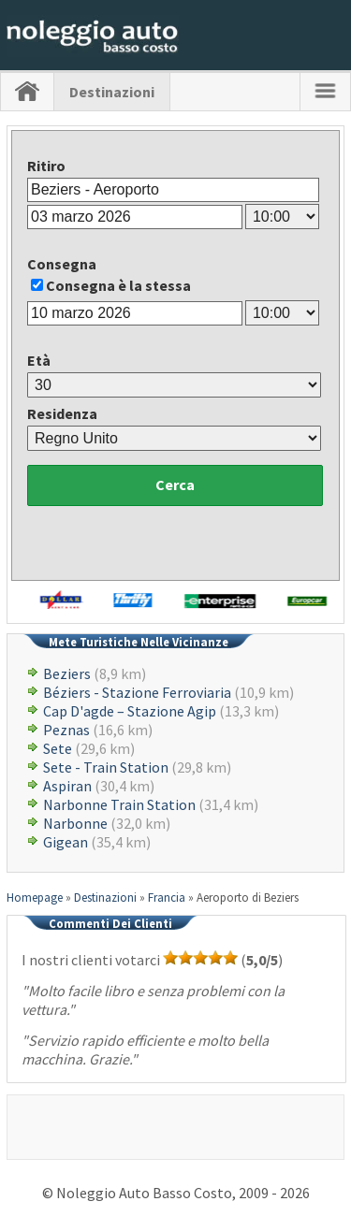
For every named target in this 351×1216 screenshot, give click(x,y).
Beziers (67, 673)
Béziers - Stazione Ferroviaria (137, 692)
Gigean (65, 841)
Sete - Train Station (105, 767)
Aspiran (67, 785)
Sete (57, 748)
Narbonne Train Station (119, 804)
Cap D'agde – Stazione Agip (129, 711)
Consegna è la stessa (118, 285)
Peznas (66, 729)
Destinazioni (111, 91)
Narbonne (75, 823)
